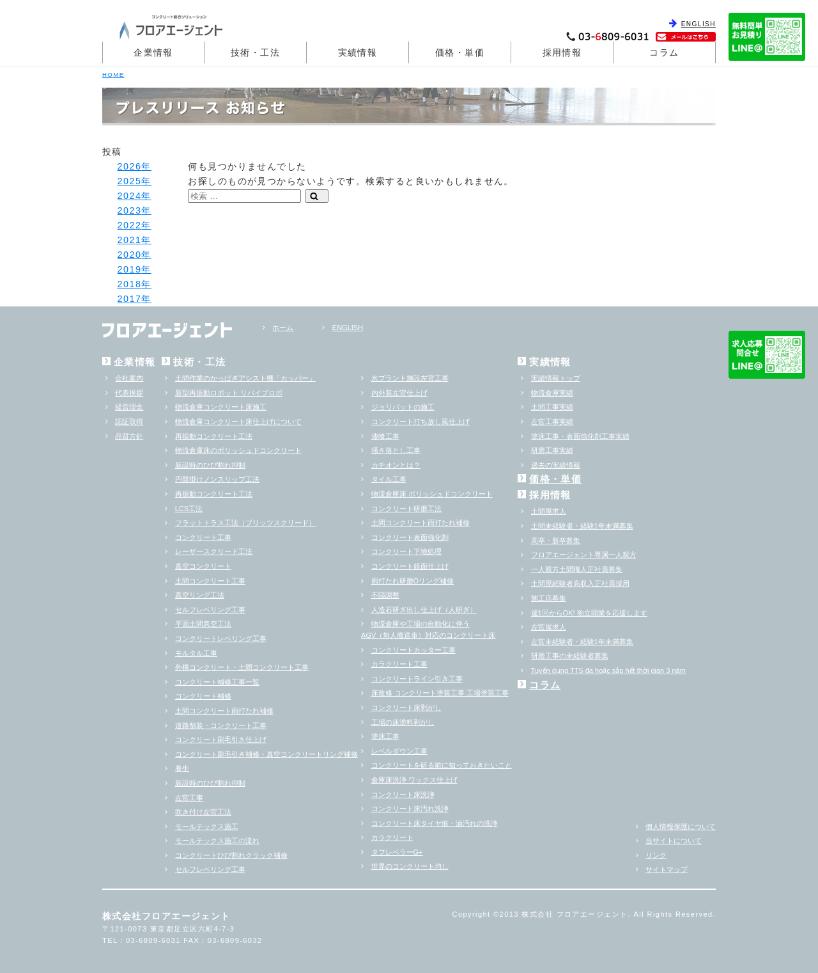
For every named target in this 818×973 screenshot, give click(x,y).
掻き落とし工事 (396, 450)
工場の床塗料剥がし (403, 722)
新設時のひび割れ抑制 (210, 465)
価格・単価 (459, 52)
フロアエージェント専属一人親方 (584, 554)
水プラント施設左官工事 (410, 378)
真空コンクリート (203, 566)
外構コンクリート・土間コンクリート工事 (242, 667)
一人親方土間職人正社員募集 (576, 569)
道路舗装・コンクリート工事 (220, 725)
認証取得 (129, 421)
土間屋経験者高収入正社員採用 (580, 583)
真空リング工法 (199, 595)
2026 (130, 166)
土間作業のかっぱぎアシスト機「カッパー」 (245, 378)
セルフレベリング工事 (210, 609)
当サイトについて (673, 840)
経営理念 (129, 407)
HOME (113, 74)
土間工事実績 (552, 407)
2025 (130, 181)
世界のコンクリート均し (410, 866)
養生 (182, 768)
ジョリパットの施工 (403, 407)
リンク (656, 855)
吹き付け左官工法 (203, 812)
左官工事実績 (552, 421)
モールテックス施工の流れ (217, 840)
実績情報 (358, 52)
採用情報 (562, 52)
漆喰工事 (385, 436)
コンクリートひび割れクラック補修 (231, 855)
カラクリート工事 (399, 664)
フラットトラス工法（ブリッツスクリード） (245, 522)
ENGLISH (698, 24)
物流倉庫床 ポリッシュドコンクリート (432, 494)
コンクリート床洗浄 (403, 794)
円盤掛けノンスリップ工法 (217, 479)
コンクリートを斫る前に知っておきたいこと (441, 765)
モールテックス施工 (206, 826)
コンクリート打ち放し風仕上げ (420, 421)
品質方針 (129, 436)
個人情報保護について (680, 826)
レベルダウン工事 (399, 751)
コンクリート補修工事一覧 (217, 682)
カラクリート (392, 837)
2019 (130, 269)
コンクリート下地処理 (406, 551)
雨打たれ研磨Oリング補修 (412, 581)
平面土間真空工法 (203, 624)
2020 (130, 254)
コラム (664, 52)
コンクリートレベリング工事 (220, 638)
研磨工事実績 (552, 450)
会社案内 (129, 378)
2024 (130, 196)
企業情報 (153, 52)
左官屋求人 (548, 627)
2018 (130, 284)
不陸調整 (385, 595)
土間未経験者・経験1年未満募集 (582, 526)
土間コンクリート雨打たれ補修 (224, 711)
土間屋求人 (548, 511)
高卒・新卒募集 (555, 540)
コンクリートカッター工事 (413, 650)
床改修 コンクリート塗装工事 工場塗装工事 (440, 693)
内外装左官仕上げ (399, 393)
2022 (130, 225)
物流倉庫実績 (552, 393)
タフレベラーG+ (397, 852)
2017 (130, 299)
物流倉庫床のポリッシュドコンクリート (238, 450)
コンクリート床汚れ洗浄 (410, 808)
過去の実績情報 (555, 465)
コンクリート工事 (203, 537)
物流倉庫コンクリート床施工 (220, 407)
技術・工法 (255, 52)
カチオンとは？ (396, 465)
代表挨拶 (129, 393)
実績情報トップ (555, 378)
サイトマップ (666, 869)
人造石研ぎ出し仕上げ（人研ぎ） (424, 609)
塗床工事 (385, 736)
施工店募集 (548, 598)
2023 (130, 210)
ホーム (282, 327)
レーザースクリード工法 (213, 551)
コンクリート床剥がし (406, 707)
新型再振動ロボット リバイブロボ (228, 393)
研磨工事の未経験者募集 (569, 656)
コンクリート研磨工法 (406, 508)
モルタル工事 (196, 653)
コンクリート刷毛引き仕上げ (220, 739)
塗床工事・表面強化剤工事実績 (580, 436)
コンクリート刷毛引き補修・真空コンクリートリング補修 (266, 754)
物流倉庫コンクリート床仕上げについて (238, 421)
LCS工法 (189, 508)
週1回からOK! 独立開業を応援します (589, 613)
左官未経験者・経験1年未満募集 (582, 641)
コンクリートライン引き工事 (417, 679)
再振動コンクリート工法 (213, 436)
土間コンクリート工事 (210, 581)
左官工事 (189, 798)
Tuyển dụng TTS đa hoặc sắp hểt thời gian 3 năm (608, 670)
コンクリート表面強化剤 (410, 537)
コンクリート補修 (203, 696)
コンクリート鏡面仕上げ (410, 566)
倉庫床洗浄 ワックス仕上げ (414, 780)
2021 (130, 240)
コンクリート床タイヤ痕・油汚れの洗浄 (434, 823)
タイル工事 (388, 479)
